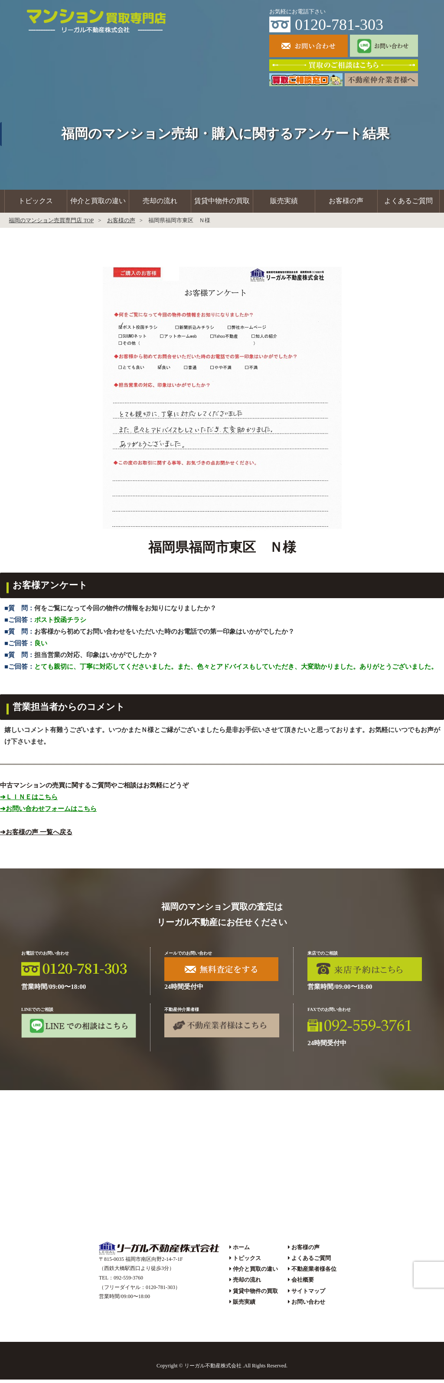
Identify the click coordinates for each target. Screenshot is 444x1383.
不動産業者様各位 (313, 1273)
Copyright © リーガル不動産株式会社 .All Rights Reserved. (222, 1370)
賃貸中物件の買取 (222, 203)
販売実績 (284, 203)
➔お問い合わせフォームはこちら (48, 812)
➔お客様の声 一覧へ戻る (36, 835)
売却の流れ (160, 203)
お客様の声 (346, 203)
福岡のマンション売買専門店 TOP (51, 224)
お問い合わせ (308, 1305)
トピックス (35, 203)
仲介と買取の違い (98, 203)
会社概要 (302, 1283)
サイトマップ (308, 1294)
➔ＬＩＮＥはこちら (29, 800)
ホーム (241, 1250)
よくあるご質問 (408, 203)
